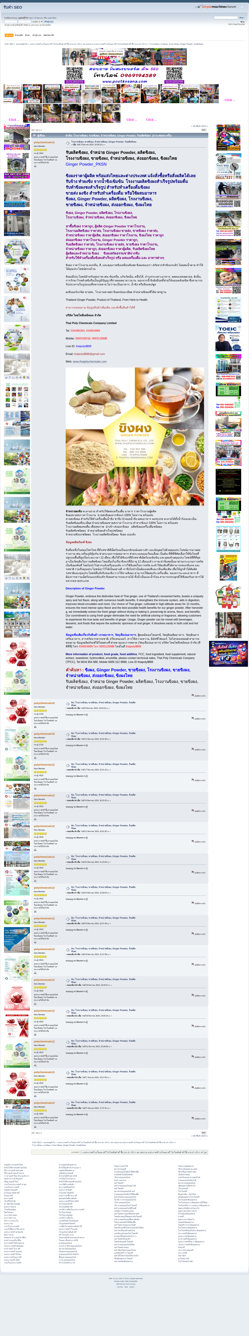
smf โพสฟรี (118, 1183)
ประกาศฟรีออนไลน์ (66, 1187)
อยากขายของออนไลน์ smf (124, 1191)
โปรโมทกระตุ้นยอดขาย (187, 1228)
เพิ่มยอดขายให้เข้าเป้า (187, 1186)
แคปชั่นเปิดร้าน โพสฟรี (123, 1253)
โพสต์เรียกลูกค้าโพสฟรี (123, 1242)
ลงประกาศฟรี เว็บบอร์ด (68, 1229)
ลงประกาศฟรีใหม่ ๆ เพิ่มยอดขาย (191, 1242)
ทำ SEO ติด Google (12, 1204)
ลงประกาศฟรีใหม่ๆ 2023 (69, 1201)
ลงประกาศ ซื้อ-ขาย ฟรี (68, 1196)
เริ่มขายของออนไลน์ (122, 1177)
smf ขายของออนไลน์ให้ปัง (124, 1245)
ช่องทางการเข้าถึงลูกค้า (13, 1179)
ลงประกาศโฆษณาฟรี (12, 1257)
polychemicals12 (44, 142)
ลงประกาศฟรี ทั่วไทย (12, 1254)
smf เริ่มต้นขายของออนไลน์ (125, 1197)
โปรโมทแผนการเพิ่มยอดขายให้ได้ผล (193, 1202)
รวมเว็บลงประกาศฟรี (12, 1263)
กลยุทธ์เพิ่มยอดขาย (66, 1170)
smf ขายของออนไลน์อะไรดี (125, 1186)
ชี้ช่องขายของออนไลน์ (67, 1257)
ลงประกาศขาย (10, 1207)
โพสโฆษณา (9, 1212)
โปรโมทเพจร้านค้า (185, 1261)
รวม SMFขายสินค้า (66, 1184)
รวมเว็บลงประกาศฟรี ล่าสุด (15, 1184)
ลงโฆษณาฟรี (183, 1258)
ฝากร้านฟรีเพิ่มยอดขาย (187, 1239)
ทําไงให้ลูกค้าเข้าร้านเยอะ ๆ (70, 1168)
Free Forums (130, 1284)
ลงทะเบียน (52, 18)
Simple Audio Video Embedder (125, 1281)
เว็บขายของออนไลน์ (122, 1202)
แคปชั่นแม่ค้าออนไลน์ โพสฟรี (126, 1233)
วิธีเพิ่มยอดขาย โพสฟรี (123, 1258)
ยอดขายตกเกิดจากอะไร (187, 1211)
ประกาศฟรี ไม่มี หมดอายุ (14, 1243)
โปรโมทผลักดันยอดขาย (187, 1200)
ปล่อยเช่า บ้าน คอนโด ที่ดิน (15, 1237)
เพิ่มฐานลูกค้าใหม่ (11, 1182)
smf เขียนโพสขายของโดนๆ (125, 1250)
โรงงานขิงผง (75, 217)
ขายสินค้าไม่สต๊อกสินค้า (123, 1174)
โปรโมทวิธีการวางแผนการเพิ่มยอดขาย (193, 1205)
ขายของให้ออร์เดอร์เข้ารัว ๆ (125, 1236)
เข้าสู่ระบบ (38, 18)
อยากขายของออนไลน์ (67, 1249)
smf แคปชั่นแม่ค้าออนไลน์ (124, 1230)
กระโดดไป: (75, 1152)
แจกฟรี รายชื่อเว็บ (66, 1218)
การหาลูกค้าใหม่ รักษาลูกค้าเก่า (16, 1176)
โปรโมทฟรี (182, 1191)
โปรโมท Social (65, 1212)
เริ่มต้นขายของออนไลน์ (68, 1251)
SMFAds (119, 1284)
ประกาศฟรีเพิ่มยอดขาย (187, 1233)
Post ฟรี (181, 1247)
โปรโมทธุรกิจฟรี (65, 1204)
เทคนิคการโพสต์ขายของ (124, 1211)
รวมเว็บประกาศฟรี (11, 1187)
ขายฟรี (181, 1216)
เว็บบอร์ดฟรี (183, 1188)
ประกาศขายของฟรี (185, 1250)
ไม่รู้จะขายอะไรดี (121, 1166)
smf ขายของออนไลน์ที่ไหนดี (125, 1208)
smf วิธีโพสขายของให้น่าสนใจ (126, 1256)
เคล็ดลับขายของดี (66, 1173)
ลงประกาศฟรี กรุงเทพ (13, 1251)
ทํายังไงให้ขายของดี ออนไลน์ (15, 1168)
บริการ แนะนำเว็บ (11, 1221)
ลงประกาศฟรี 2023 (12, 1260)
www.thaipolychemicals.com (90, 361)
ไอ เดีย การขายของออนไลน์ (125, 1200)
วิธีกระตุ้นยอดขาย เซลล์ (187, 1169)
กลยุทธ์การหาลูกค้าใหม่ (13, 1165)
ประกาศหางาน (10, 1218)
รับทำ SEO (12, 7)
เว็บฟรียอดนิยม (10, 1209)
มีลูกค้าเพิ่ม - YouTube (187, 1194)
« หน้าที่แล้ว (196, 126)
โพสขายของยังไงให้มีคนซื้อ (125, 1222)
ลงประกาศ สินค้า (66, 1190)
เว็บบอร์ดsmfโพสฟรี (67, 1223)
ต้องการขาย (8, 1235)
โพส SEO (182, 1256)
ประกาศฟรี (8, 1198)
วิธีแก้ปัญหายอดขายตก (187, 1172)
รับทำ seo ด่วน (120, 1180)
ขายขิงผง (136, 670)
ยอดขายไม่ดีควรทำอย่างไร (188, 1208)
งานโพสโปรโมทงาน (67, 1179)
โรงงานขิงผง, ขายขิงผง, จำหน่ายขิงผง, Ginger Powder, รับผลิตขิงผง (103, 142)
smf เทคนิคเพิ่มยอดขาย (123, 1261)
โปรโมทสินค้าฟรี (66, 1207)
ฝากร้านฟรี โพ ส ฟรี (12, 1249)
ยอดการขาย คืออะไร (186, 1219)
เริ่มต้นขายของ (184, 1174)
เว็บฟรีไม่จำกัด (10, 1201)
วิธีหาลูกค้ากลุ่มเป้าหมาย (14, 1173)
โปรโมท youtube (66, 1215)
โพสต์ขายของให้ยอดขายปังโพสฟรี (128, 1216)
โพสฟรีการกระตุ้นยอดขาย (188, 1225)
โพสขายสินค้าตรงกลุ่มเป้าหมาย (71, 1237)
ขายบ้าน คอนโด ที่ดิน (12, 1240)
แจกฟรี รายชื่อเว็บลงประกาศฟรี (71, 1209)
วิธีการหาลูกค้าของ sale (13, 1170)
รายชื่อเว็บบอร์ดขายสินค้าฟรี (70, 1226)
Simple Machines (136, 1278)
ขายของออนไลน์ (65, 1243)
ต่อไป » (205, 126)
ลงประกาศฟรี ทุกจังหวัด (13, 1232)
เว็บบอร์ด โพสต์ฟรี (66, 1193)
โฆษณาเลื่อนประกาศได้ (68, 1240)
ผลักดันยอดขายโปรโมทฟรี (189, 1197)
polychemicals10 (44, 703)
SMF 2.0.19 (113, 1278)
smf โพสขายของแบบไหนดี (125, 1225)
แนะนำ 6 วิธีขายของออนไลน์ (70, 1246)
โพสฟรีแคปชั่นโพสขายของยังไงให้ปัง (129, 1228)
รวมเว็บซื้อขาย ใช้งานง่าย (14, 1229)
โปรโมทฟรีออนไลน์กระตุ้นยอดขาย (192, 1230)
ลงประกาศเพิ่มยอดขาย (187, 1236)
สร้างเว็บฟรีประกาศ (67, 1263)
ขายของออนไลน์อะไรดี (187, 1180)
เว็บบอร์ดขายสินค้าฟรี (68, 1232)
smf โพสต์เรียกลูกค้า (122, 1239)
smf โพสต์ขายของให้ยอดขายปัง (126, 1214)
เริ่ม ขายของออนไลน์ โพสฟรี (125, 1205)
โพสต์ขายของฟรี (10, 1190)
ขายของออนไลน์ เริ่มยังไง (69, 1254)
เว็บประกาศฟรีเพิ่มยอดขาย (189, 1245)
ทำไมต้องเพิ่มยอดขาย (186, 1214)
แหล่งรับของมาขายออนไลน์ (189, 1177)
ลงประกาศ (8, 1223)
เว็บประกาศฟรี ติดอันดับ (14, 1246)
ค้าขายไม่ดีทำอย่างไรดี (68, 1176)
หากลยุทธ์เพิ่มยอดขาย (67, 1165)
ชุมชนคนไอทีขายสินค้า (68, 1198)
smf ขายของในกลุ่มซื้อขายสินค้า (127, 1219)
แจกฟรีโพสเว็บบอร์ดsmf (68, 1221)
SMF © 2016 (124, 1278)
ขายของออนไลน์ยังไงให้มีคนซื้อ (126, 1172)
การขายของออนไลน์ (67, 1260)
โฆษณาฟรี (8, 1196)
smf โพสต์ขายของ (121, 1247)
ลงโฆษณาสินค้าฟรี (12, 1193)
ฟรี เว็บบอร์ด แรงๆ (66, 1235)
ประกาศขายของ (10, 1215)
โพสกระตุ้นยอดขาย (186, 1166)
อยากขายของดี (120, 1169)
